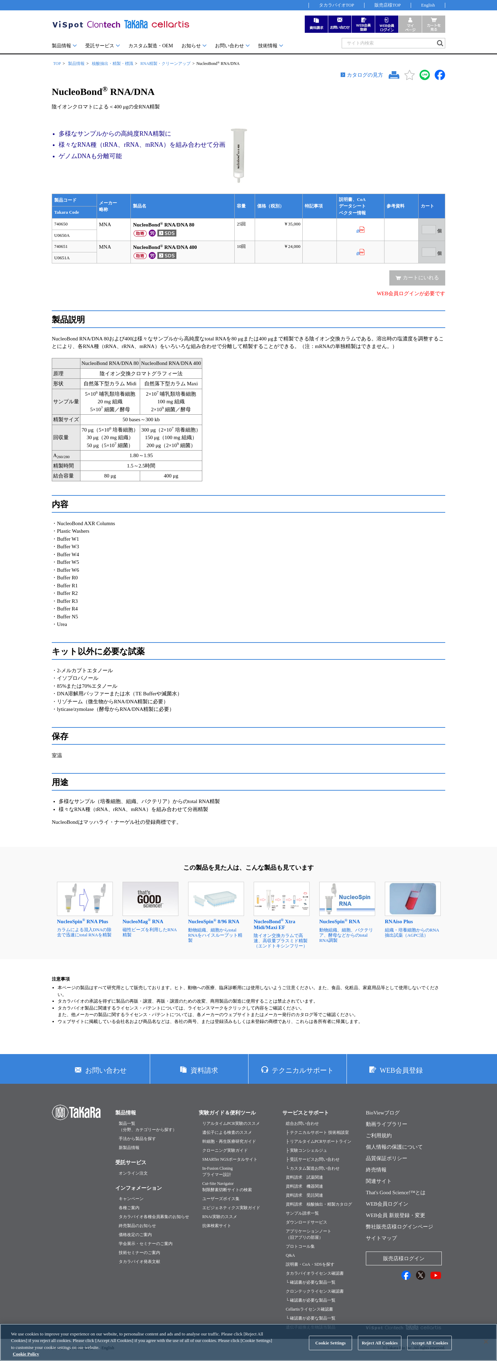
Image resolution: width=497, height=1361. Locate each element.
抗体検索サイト (216, 1225)
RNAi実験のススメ (219, 1216)
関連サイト (379, 1181)
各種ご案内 (129, 1207)
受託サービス (99, 45)
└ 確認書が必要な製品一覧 (310, 1282)
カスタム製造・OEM (150, 45)
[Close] (486, 1349)
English (428, 5)
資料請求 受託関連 (304, 1195)
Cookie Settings (330, 1350)
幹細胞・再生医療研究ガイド (229, 1141)
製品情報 (61, 45)
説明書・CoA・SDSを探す (310, 1264)
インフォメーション (138, 1188)
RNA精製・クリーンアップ (165, 63)
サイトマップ (381, 1238)
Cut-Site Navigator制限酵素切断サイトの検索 (227, 1186)
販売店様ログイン (404, 1258)
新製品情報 (129, 1147)
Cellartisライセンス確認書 (309, 1309)
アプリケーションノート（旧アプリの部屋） (308, 1234)
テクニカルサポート (303, 1070)
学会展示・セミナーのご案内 (146, 1243)
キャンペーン (131, 1198)
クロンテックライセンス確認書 (315, 1291)
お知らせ (191, 45)
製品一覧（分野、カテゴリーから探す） (148, 1126)
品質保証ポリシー (386, 1158)
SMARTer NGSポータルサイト (229, 1159)
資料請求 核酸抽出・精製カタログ (319, 1204)
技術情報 (267, 45)
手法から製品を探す (137, 1138)
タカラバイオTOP (336, 5)
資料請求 (204, 1070)
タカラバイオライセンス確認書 (315, 1273)
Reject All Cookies (380, 1350)
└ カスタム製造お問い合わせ (313, 1168)
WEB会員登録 (401, 1070)
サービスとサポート (305, 1113)
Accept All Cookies (429, 1350)
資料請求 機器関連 (304, 1186)
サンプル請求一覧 (302, 1213)
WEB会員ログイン (387, 1204)
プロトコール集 (300, 1246)
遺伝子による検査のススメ (227, 1132)
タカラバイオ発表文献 (139, 1261)
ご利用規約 (379, 1135)
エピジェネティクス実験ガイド (231, 1207)
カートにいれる (421, 277)
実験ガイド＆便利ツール (227, 1113)
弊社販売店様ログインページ (399, 1226)
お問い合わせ (229, 45)
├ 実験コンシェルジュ (306, 1150)
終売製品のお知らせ (137, 1225)
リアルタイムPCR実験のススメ (231, 1123)
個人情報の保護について (394, 1147)
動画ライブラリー (386, 1124)
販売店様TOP (387, 5)
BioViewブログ (383, 1113)
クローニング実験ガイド (225, 1150)
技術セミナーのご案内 (139, 1252)
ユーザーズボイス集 (221, 1198)
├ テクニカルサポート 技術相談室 (317, 1132)
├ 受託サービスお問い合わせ (313, 1159)
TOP (57, 63)
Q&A (290, 1255)
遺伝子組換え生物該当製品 (310, 1327)
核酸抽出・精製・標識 (112, 63)
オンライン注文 (133, 1173)
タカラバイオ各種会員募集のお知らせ (154, 1216)
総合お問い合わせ (302, 1123)
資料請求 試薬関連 (304, 1177)
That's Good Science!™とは (396, 1192)
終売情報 (376, 1169)
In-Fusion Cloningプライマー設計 (217, 1171)
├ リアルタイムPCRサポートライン (318, 1141)
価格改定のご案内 (135, 1234)
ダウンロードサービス (306, 1222)
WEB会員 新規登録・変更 (395, 1215)
